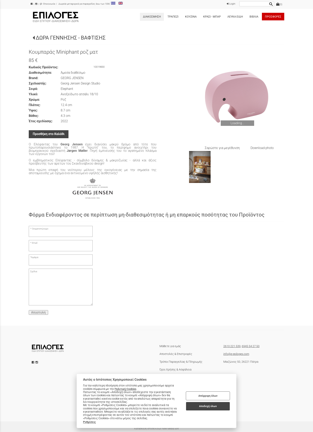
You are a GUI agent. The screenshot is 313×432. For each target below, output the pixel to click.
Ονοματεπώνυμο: (40, 228)
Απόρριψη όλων (208, 395)
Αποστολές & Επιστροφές (175, 354)
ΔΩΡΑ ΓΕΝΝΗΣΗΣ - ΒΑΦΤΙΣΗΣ (71, 38)
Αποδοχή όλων (208, 406)
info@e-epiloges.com (236, 354)
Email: (35, 243)
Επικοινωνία (47, 4)
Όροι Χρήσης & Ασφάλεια (175, 369)
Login (231, 3)
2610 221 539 (232, 346)
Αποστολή (38, 312)
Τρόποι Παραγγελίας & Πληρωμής (180, 361)
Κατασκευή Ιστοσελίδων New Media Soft (156, 428)
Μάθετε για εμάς (170, 346)
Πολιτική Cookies (125, 388)
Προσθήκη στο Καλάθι (48, 134)
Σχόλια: (33, 271)
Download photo (262, 148)
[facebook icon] (33, 362)
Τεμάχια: (34, 257)
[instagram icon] (37, 362)
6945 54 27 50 (251, 346)
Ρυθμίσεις (89, 421)
